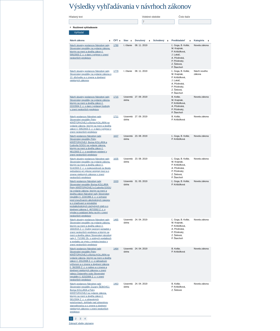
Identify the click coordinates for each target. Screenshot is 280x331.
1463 (115, 283)
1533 (115, 181)
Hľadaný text (76, 16)
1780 (115, 45)
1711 (115, 116)
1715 (115, 97)
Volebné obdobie (151, 16)
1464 (115, 248)
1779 (115, 71)
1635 (115, 158)
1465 (115, 219)
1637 (115, 136)
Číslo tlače (184, 16)
